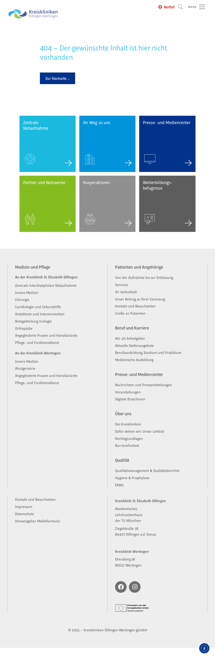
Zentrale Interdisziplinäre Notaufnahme (46, 285)
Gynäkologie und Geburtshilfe (38, 306)
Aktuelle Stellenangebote (134, 345)
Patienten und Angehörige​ (139, 267)
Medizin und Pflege (32, 267)
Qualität (122, 460)
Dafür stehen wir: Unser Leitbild (139, 431)
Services (121, 284)
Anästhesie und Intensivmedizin (39, 313)
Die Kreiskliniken (128, 424)
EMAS (119, 484)
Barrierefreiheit (127, 445)
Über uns (123, 413)
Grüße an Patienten (130, 313)
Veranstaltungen (128, 391)
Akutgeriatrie (25, 368)
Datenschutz (24, 513)
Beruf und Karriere (132, 328)
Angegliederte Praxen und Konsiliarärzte (46, 335)
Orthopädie (23, 328)
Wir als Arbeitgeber (130, 338)
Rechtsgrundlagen (129, 438)
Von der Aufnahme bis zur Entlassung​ (144, 277)
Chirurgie (22, 299)
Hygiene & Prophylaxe (132, 477)
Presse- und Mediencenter (139, 374)
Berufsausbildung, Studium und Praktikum (148, 352)
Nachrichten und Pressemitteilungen (143, 384)
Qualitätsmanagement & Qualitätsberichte (147, 470)
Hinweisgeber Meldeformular (37, 520)
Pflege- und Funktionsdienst (37, 342)
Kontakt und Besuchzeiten (135, 305)
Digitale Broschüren (130, 398)
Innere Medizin (26, 292)
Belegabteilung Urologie (33, 321)
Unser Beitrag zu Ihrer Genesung (140, 299)
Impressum (23, 506)
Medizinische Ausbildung (134, 359)
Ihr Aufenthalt (126, 291)
